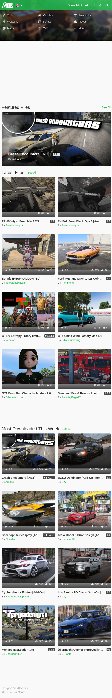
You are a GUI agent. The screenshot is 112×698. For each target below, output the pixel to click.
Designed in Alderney (15, 688)
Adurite (9, 481)
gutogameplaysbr (16, 282)
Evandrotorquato (15, 225)
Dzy (64, 481)
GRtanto (66, 653)
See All (106, 107)
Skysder (10, 539)
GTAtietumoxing (71, 340)
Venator (10, 340)
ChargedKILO (14, 653)
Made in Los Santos (14, 692)
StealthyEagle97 (71, 397)
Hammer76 (68, 282)
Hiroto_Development (18, 596)
